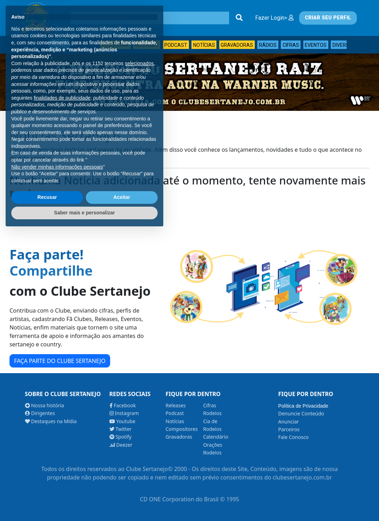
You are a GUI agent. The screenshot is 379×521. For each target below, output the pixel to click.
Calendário (215, 436)
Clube (59, 45)
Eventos (316, 45)
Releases (146, 45)
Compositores (182, 429)
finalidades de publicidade (62, 387)
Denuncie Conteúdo (301, 413)
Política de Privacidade (303, 406)
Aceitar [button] (121, 486)
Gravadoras (237, 45)
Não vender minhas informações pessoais (57, 456)
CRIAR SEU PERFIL (328, 18)
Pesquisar (115, 45)
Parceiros (288, 429)
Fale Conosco (293, 437)
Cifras (291, 45)
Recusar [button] (47, 486)
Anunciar (288, 421)
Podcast (175, 45)
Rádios (268, 45)
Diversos (344, 45)
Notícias (204, 45)
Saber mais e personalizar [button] (84, 501)
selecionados (139, 352)
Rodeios (212, 413)
